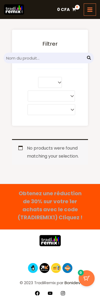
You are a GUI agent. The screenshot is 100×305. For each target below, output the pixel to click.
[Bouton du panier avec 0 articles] (87, 278)
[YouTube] (50, 293)
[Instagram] (63, 293)
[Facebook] (37, 293)
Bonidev (71, 283)
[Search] (89, 58)
